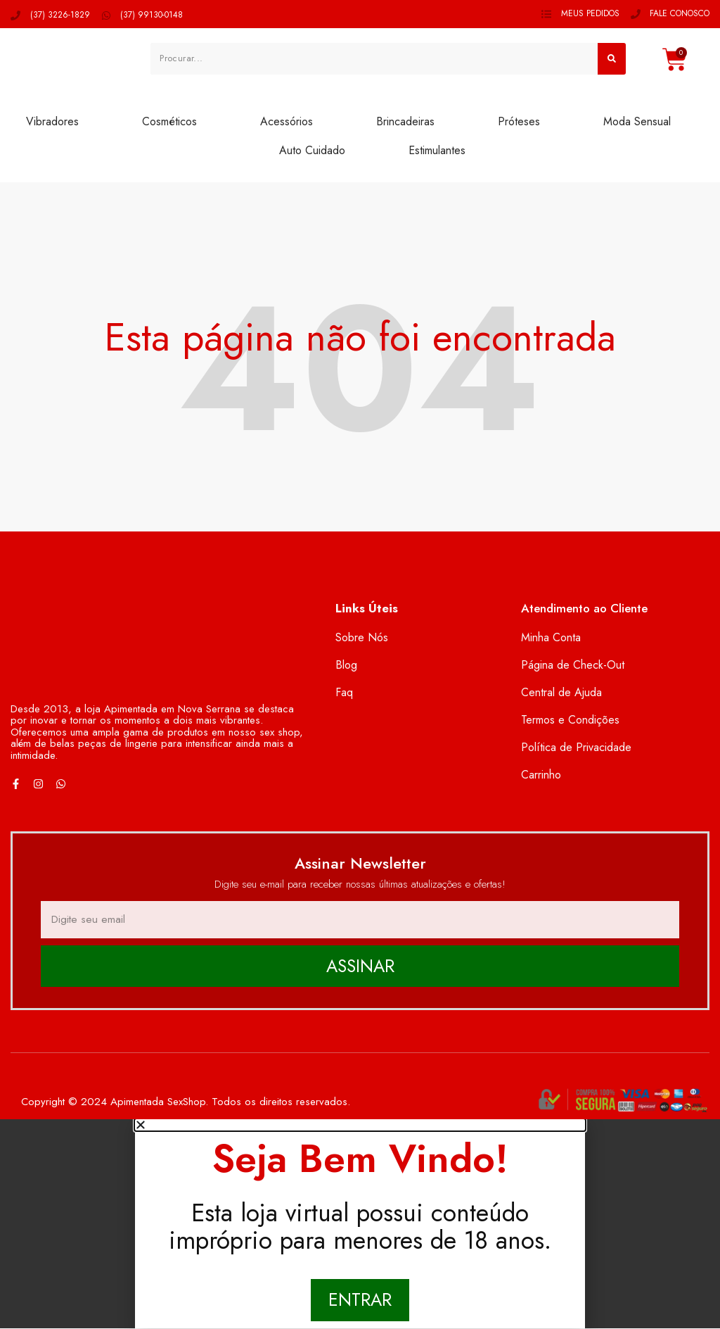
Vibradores (52, 121)
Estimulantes (437, 150)
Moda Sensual (637, 121)
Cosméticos (169, 121)
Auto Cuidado (312, 150)
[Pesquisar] (612, 58)
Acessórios (286, 121)
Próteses (519, 121)
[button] (360, 1125)
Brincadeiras (405, 121)
